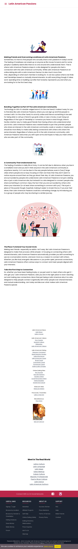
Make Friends (60, 514)
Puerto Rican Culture (39, 479)
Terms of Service (44, 514)
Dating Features (11, 520)
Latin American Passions (22, 4)
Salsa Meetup (39, 471)
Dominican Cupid (39, 364)
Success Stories (44, 507)
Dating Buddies (39, 381)
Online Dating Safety (29, 517)
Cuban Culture (39, 474)
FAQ (57, 507)
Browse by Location (12, 510)
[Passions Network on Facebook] (53, 494)
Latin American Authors (39, 484)
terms (42, 543)
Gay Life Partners (39, 375)
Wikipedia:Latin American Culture (39, 345)
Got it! (57, 546)
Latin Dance (39, 482)
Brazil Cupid (39, 360)
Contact (58, 517)
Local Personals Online (39, 379)
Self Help (25, 514)
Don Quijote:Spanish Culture (39, 341)
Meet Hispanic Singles (39, 354)
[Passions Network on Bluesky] (60, 494)
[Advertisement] (39, 23)
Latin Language (39, 466)
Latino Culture (39, 464)
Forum (8, 530)
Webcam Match (39, 389)
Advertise (25, 507)
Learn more (48, 546)
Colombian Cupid (39, 362)
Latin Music (39, 469)
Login (14, 507)
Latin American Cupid (39, 358)
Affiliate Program (27, 510)
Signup (8, 507)
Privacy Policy (43, 517)
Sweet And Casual (39, 383)
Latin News (39, 332)
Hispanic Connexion (39, 352)
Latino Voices (39, 334)
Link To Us (25, 530)
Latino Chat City (39, 395)
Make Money (10, 527)
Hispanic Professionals (39, 477)
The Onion (39, 401)
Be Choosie (39, 372)
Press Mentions (44, 510)
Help (57, 510)
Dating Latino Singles (39, 366)
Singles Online (39, 377)
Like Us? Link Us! (39, 421)
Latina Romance (39, 356)
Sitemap (25, 534)
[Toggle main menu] (6, 3)
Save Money (10, 523)
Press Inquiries (27, 527)
